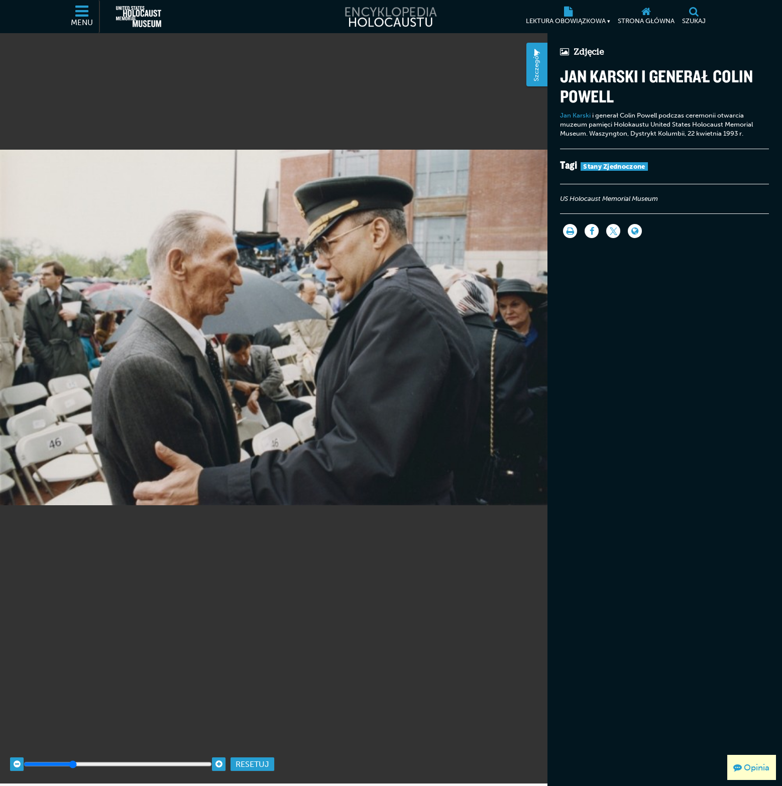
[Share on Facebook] (592, 231)
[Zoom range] (118, 752)
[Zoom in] (219, 752)
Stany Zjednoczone (614, 166)
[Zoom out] (17, 752)
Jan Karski (575, 115)
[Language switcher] (635, 231)
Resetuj (252, 752)
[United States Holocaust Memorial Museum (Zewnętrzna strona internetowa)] (138, 16)
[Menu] (82, 16)
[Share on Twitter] (613, 231)
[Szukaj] (694, 16)
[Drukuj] (570, 231)
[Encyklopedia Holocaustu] (390, 16)
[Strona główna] (646, 16)
